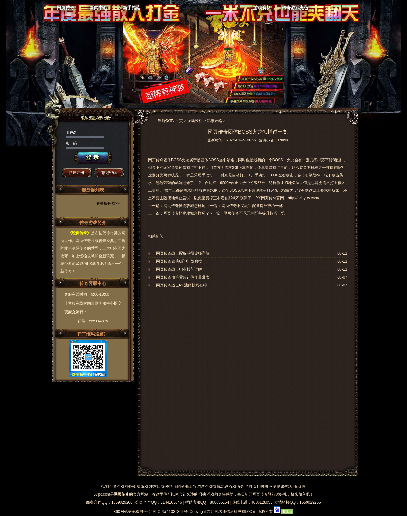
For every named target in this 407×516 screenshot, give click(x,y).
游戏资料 (262, 7)
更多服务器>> (108, 203)
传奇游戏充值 (295, 7)
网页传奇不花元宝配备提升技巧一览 (254, 213)
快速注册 (76, 172)
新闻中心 (98, 7)
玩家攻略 (214, 121)
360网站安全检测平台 (132, 511)
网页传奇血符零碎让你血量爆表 (183, 277)
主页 (179, 121)
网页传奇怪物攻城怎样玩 (184, 213)
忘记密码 (109, 172)
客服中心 (106, 303)
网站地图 (299, 486)
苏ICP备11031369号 (170, 511)
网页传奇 (65, 7)
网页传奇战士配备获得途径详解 (183, 253)
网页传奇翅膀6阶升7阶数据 (179, 261)
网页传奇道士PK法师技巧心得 (181, 285)
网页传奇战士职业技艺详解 (179, 269)
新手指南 (132, 7)
